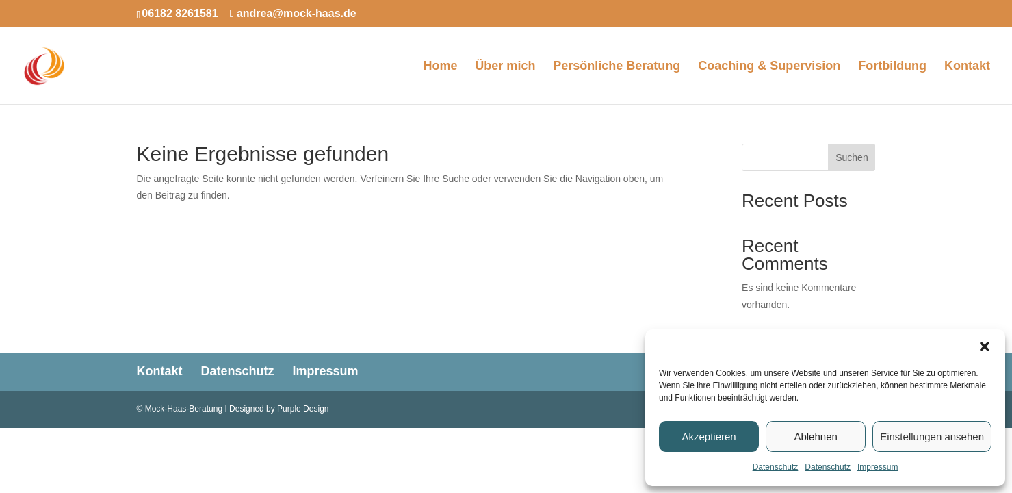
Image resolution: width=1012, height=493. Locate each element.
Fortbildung (892, 67)
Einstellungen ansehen (932, 436)
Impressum (877, 467)
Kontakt (967, 67)
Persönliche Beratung (616, 67)
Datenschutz (776, 467)
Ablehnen (815, 436)
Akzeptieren (709, 436)
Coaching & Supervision (769, 67)
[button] (984, 346)
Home (440, 67)
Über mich (505, 67)
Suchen (851, 157)
